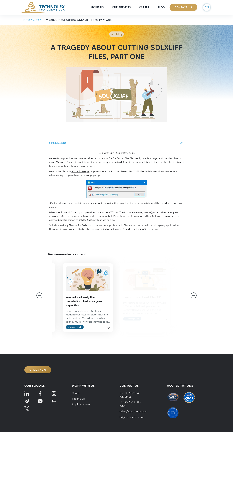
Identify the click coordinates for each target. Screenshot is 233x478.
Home (26, 19)
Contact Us (183, 7)
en (207, 7)
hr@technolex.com (131, 417)
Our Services (121, 7)
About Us (97, 7)
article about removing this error (106, 203)
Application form (82, 404)
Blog (161, 7)
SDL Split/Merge (80, 171)
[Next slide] (194, 295)
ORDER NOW (37, 369)
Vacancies (78, 398)
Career (144, 7)
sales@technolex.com (133, 411)
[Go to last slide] (39, 295)
